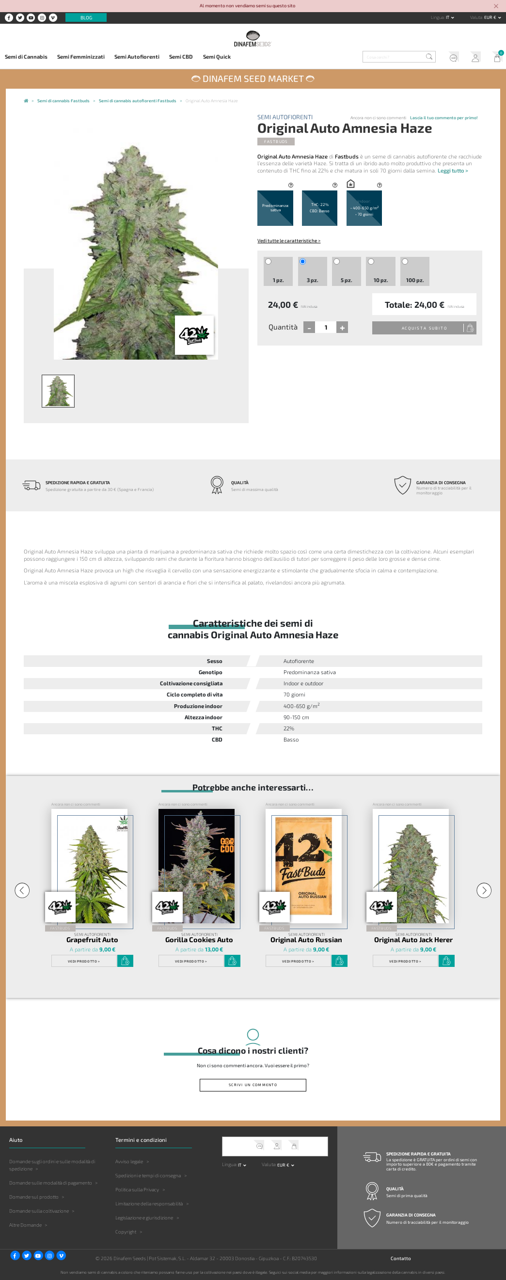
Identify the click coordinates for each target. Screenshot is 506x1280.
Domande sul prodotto (34, 1197)
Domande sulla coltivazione (39, 1211)
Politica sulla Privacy (137, 1189)
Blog (86, 17)
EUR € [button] (490, 17)
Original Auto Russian (306, 939)
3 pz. (312, 280)
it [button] (448, 17)
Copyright (125, 1231)
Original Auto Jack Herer (413, 939)
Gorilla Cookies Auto (199, 939)
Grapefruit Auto (92, 939)
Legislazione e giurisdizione (144, 1217)
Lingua (437, 17)
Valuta (476, 17)
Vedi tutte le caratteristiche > (288, 240)
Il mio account (473, 58)
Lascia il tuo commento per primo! (444, 117)
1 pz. (278, 280)
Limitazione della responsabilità (149, 1203)
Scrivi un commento (253, 1084)
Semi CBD (181, 56)
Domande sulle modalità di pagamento (50, 1182)
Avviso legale (129, 1161)
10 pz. (381, 280)
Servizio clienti (451, 58)
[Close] (496, 6)
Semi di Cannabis (26, 56)
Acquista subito (424, 328)
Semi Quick (217, 56)
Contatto (401, 1258)
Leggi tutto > (453, 170)
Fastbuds (276, 141)
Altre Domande (25, 1225)
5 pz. (346, 280)
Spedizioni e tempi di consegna (148, 1175)
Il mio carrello (495, 58)
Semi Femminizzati (81, 56)
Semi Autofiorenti (136, 56)
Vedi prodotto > (84, 961)
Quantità (283, 326)
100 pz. (415, 280)
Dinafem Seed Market (253, 78)
